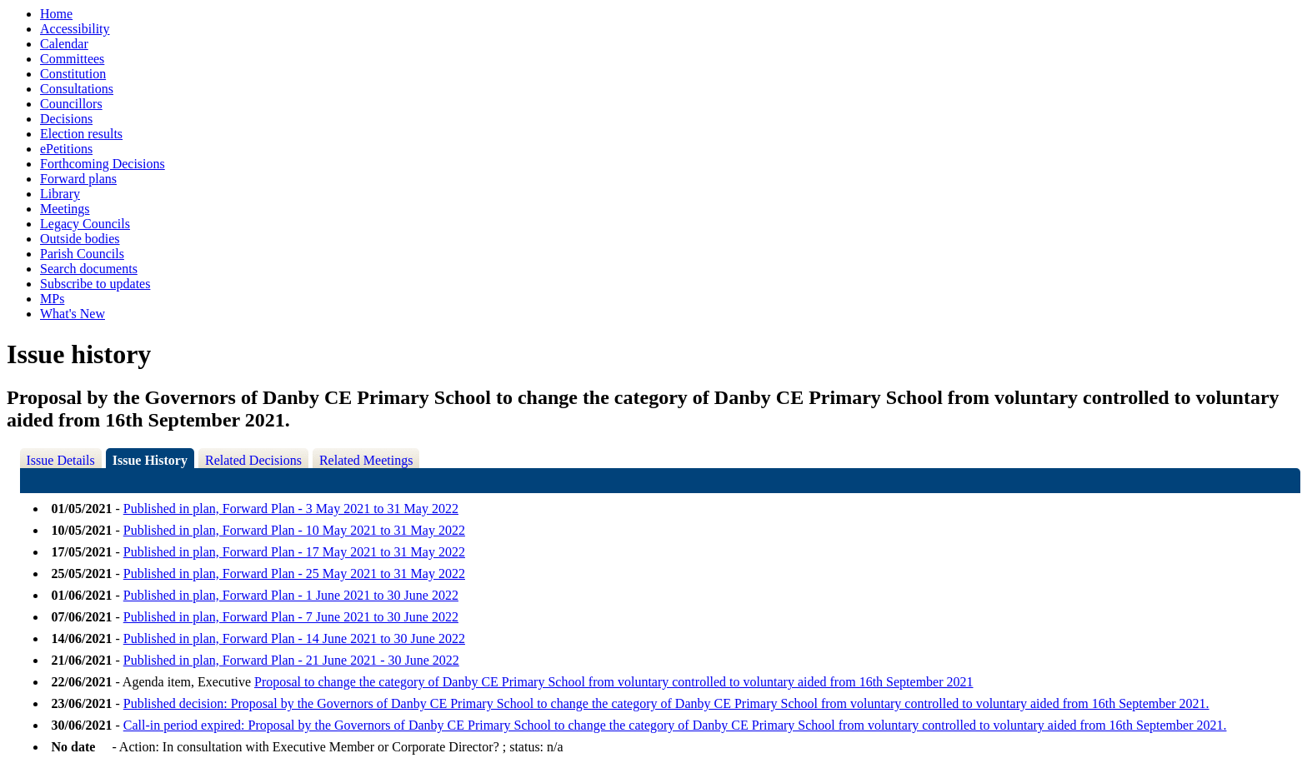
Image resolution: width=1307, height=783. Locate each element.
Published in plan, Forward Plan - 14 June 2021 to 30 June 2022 (294, 638)
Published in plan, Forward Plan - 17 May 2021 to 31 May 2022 (294, 552)
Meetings (65, 209)
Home (56, 14)
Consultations (76, 89)
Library (60, 194)
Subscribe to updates (95, 284)
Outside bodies (80, 239)
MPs (52, 299)
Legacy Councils (85, 224)
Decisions (66, 119)
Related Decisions (253, 460)
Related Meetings (366, 460)
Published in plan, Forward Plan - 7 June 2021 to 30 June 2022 (290, 617)
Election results (81, 134)
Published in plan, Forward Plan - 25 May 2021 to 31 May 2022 (294, 573)
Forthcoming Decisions (102, 164)
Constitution (73, 74)
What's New (72, 314)
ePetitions (66, 149)
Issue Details (61, 460)
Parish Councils (82, 254)
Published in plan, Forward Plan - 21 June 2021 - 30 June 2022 (291, 660)
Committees (72, 59)
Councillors (71, 104)
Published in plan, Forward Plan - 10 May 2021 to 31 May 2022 (294, 530)
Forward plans (78, 179)
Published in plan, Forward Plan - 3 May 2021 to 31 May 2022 (290, 508)
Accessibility (75, 29)
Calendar (64, 44)
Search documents (89, 269)
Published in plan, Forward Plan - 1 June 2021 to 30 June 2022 (290, 595)
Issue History (150, 460)
